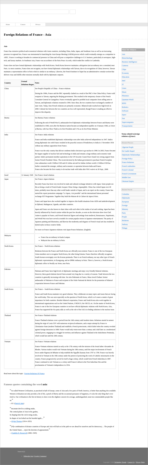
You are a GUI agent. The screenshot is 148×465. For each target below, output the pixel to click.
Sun (123, 118)
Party (124, 213)
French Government (129, 174)
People (124, 217)
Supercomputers (128, 122)
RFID (124, 103)
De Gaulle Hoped (128, 151)
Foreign (124, 205)
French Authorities (128, 166)
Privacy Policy (140, 462)
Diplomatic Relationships (131, 155)
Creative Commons (40, 456)
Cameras (125, 66)
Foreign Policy (127, 159)
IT (123, 84)
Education (125, 77)
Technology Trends (120, 462)
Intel (123, 81)
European (125, 202)
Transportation (127, 126)
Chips (124, 69)
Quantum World (127, 100)
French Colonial (128, 170)
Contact (22, 24)
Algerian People (128, 147)
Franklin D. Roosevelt (19, 433)
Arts (123, 54)
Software (125, 111)
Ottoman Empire (128, 181)
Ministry (125, 209)
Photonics (125, 96)
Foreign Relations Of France (34, 374)
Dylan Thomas (17, 421)
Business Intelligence (129, 62)
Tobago (124, 228)
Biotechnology (127, 58)
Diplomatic (126, 198)
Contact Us (131, 462)
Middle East (126, 177)
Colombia (125, 194)
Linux (124, 88)
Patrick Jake (19, 403)
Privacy (37, 24)
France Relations (128, 162)
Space (124, 115)
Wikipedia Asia (28, 456)
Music (124, 92)
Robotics (125, 107)
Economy (125, 73)
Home (8, 24)
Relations (125, 220)
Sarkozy (125, 224)
